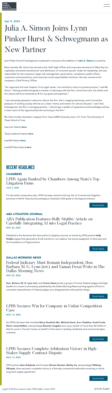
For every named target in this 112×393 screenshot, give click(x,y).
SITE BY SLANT (102, 389)
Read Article (98, 205)
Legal (4, 389)
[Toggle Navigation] (107, 5)
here (24, 127)
